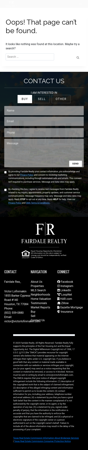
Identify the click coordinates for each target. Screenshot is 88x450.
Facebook (65, 281)
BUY (25, 99)
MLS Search (38, 290)
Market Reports (40, 307)
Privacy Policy (26, 175)
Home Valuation (41, 299)
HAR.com (64, 299)
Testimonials (39, 303)
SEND (75, 163)
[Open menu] (80, 4)
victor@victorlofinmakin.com (22, 321)
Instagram (65, 286)
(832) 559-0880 (14, 312)
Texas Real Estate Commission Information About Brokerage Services (46, 438)
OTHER (61, 99)
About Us (36, 281)
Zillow (63, 303)
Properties (37, 286)
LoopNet (64, 294)
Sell (33, 316)
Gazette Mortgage (70, 307)
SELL (42, 99)
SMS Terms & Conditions (38, 203)
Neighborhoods (40, 294)
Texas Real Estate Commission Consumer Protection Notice (42, 441)
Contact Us (38, 320)
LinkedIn (64, 290)
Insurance (65, 311)
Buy (33, 311)
